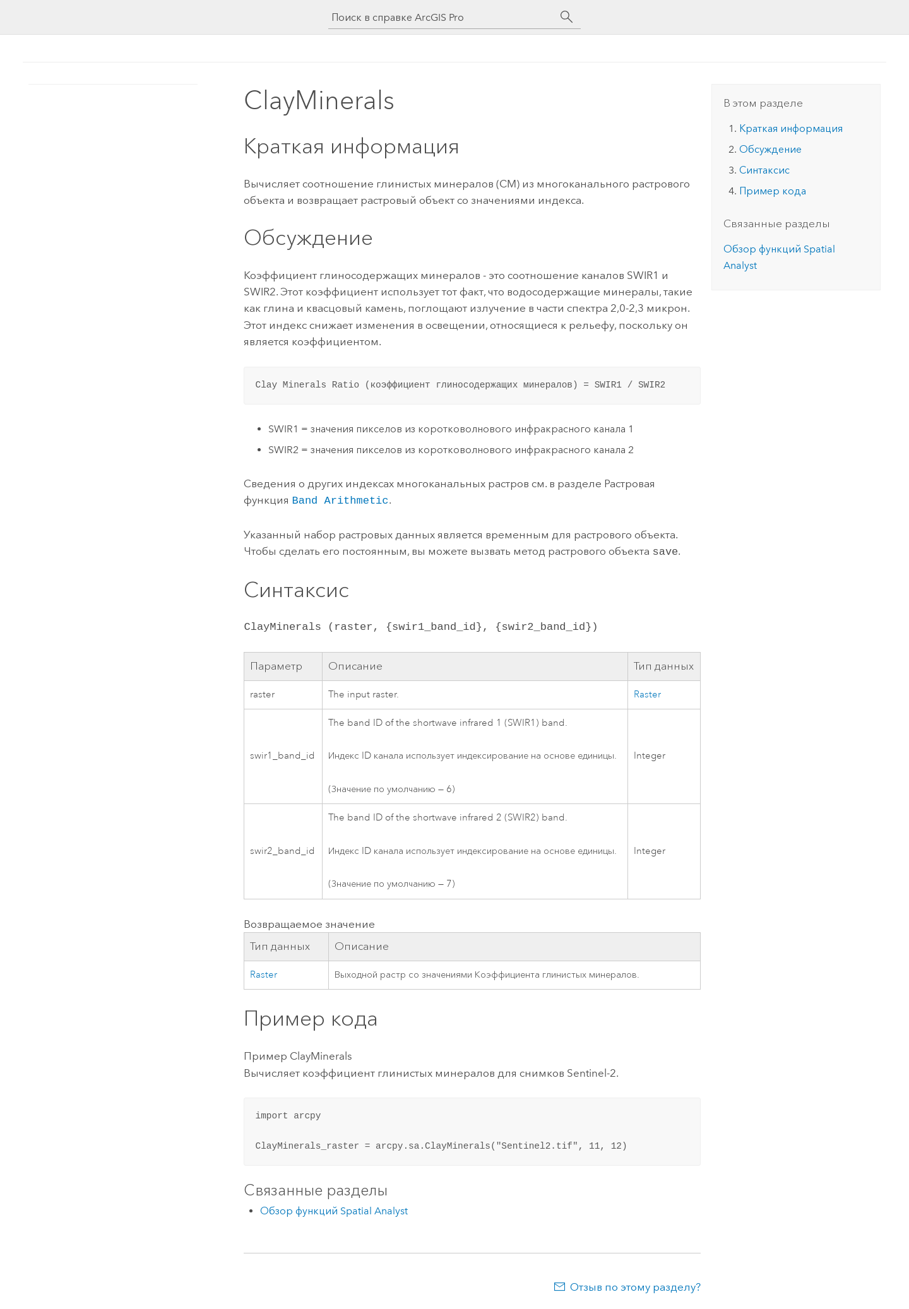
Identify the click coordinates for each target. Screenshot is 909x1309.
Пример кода (772, 191)
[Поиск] (567, 17)
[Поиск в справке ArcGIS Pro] (442, 17)
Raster (647, 692)
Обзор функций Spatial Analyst (334, 1208)
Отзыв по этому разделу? (635, 1284)
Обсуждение (770, 149)
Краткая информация (791, 128)
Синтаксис (764, 170)
